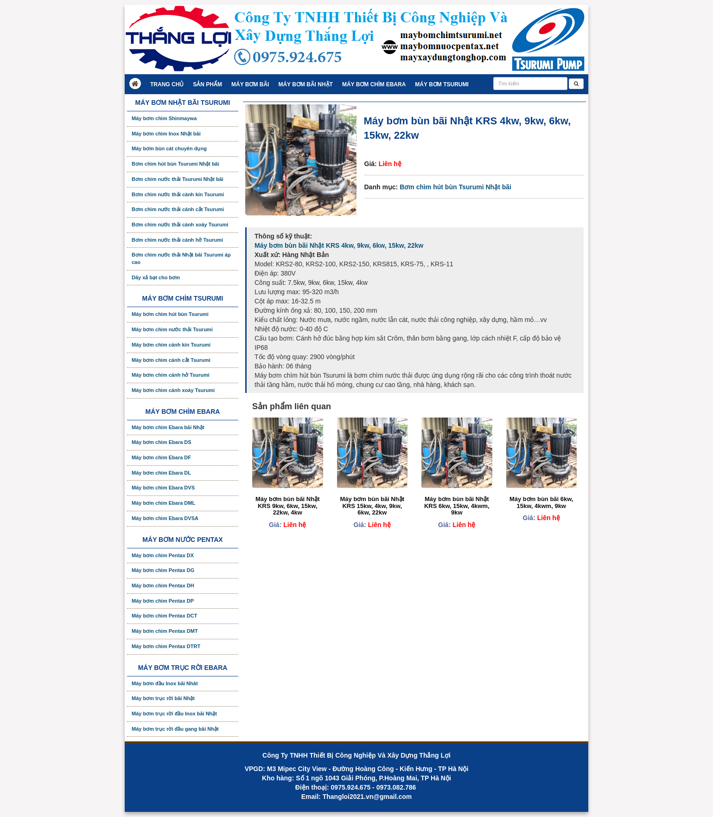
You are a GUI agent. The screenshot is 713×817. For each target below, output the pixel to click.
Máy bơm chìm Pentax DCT (164, 615)
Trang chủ (167, 84)
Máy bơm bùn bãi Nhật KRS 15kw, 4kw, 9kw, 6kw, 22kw (372, 505)
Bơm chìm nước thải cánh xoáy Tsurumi (180, 224)
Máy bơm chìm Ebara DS (161, 442)
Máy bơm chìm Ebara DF (161, 457)
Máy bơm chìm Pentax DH (163, 585)
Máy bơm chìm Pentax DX (163, 555)
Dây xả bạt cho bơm (156, 277)
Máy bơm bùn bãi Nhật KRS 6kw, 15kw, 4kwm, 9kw (457, 505)
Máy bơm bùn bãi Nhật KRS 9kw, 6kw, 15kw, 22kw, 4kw (287, 505)
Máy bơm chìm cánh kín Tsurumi (171, 344)
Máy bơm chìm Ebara (374, 84)
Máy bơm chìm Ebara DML (163, 503)
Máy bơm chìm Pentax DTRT (166, 646)
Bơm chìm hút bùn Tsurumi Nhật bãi (455, 187)
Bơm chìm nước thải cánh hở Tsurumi (177, 240)
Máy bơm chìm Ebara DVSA (165, 518)
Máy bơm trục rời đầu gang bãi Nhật (175, 729)
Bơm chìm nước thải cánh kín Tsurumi (178, 194)
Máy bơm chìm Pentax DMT (165, 631)
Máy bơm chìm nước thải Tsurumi (172, 329)
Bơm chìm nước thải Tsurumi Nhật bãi (177, 179)
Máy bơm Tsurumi (441, 84)
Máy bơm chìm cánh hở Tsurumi (171, 375)
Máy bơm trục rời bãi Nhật (163, 698)
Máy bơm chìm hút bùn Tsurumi (170, 314)
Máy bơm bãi (250, 84)
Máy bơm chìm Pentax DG (163, 570)
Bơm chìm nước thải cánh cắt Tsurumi (178, 209)
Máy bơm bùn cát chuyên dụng (169, 148)
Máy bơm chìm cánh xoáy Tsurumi (173, 390)
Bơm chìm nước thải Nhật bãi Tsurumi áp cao (181, 258)
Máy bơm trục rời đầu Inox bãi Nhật (174, 713)
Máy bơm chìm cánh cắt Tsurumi (171, 360)
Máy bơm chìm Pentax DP (163, 601)
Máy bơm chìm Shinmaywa (164, 118)
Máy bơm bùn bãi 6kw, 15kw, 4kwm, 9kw (541, 502)
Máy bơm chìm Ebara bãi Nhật (168, 427)
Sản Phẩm (207, 84)
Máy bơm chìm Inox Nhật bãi (166, 133)
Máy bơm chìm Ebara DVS (163, 487)
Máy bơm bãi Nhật (305, 84)
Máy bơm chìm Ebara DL (161, 473)
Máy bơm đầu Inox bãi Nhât (165, 683)
